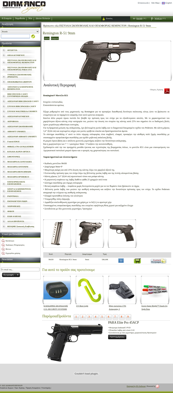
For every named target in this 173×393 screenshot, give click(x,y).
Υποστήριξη (45, 388)
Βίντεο (8, 249)
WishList (158, 18)
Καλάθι (139, 18)
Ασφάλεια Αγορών (7, 388)
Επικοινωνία (143, 3)
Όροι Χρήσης (20, 388)
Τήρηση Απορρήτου (33, 388)
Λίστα (46, 38)
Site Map (155, 3)
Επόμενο (54, 38)
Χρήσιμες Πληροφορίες (15, 245)
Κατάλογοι (10, 241)
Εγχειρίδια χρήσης (13, 253)
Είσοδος (109, 18)
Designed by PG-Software (136, 386)
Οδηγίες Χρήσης (156, 89)
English (167, 3)
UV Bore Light (82, 306)
